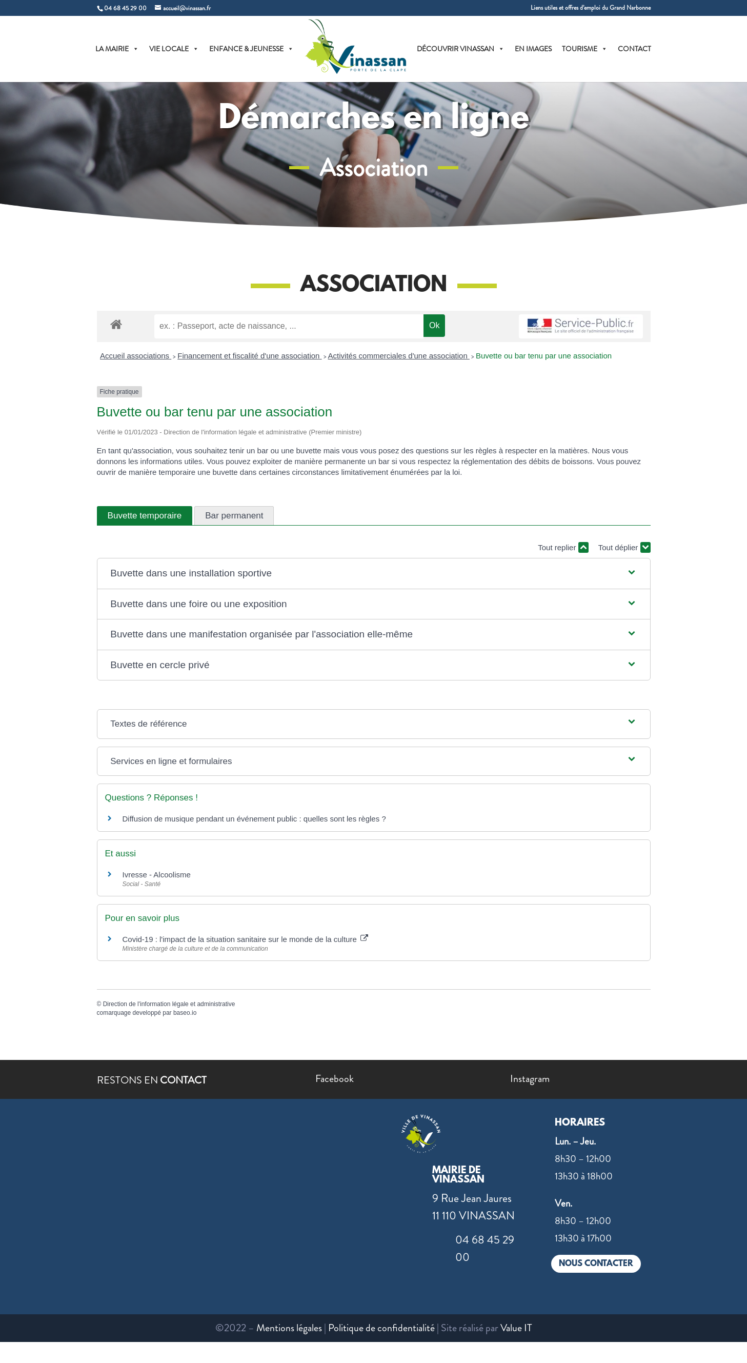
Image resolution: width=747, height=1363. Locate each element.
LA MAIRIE (117, 49)
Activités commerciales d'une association (399, 355)
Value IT (516, 1327)
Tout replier (563, 547)
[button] (373, 573)
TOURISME (585, 49)
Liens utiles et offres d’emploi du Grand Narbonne (591, 8)
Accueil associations (135, 355)
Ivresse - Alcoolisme (157, 874)
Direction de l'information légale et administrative (169, 1004)
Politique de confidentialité (381, 1327)
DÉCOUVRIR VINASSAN (460, 49)
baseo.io (184, 1012)
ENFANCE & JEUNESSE (251, 49)
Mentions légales (289, 1327)
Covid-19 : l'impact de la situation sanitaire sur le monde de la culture (245, 939)
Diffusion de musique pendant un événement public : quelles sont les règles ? (254, 818)
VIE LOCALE (174, 49)
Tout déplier (624, 547)
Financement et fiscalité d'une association (249, 355)
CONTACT (634, 49)
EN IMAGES (533, 49)
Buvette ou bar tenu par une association (544, 355)
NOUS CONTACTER (596, 1264)
